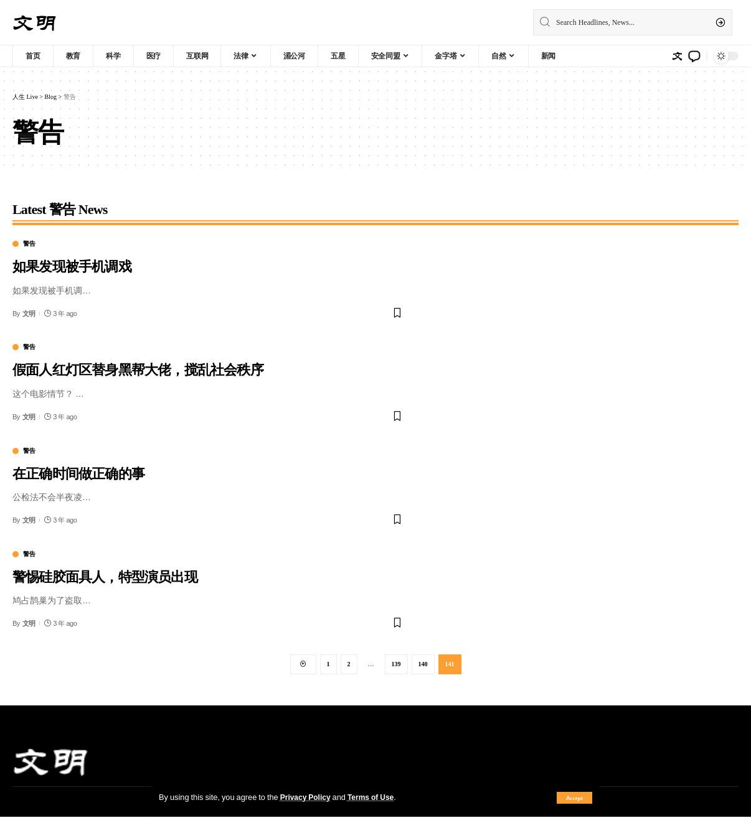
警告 (29, 244)
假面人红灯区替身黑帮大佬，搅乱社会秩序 (137, 368)
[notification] (694, 56)
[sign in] (677, 56)
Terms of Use (375, 797)
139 (396, 665)
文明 (28, 313)
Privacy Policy (307, 797)
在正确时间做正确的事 (78, 472)
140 (423, 665)
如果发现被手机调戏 (71, 265)
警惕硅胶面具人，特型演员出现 (104, 575)
